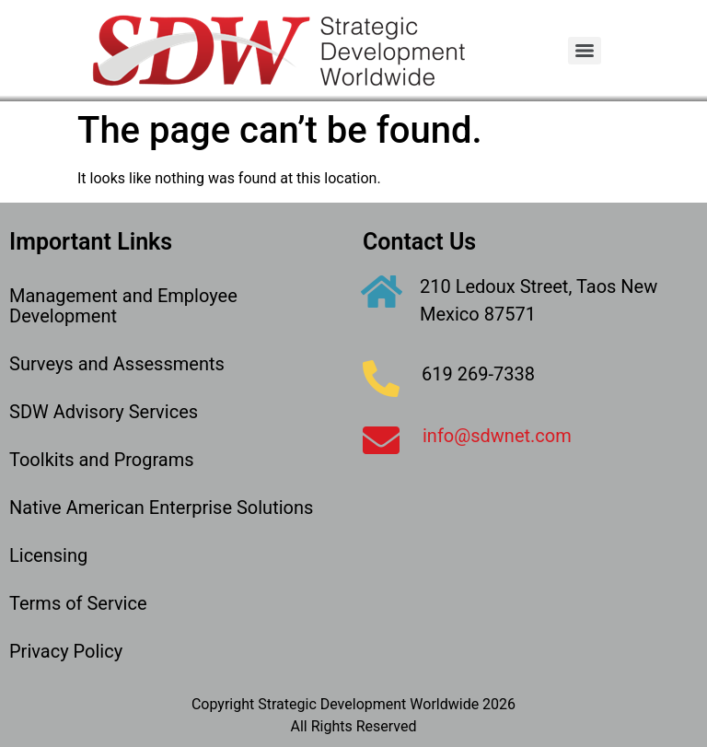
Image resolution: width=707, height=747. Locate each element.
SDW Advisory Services (103, 412)
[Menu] (584, 50)
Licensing (48, 555)
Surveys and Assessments (117, 364)
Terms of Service (78, 603)
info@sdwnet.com (497, 436)
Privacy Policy (65, 651)
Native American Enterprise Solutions (161, 507)
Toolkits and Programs (101, 460)
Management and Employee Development (123, 306)
